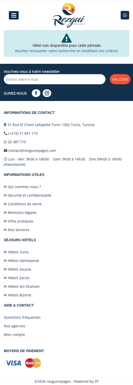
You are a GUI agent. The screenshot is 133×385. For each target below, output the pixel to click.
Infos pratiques (19, 221)
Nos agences (14, 325)
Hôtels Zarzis (17, 277)
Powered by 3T (86, 381)
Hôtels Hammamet (21, 260)
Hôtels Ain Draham (22, 286)
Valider (120, 79)
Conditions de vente (23, 203)
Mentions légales (20, 212)
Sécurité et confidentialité (27, 195)
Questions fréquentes (22, 317)
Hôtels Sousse (17, 269)
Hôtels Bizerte (17, 295)
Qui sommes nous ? (22, 186)
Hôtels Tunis (16, 252)
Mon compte (14, 334)
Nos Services (16, 229)
